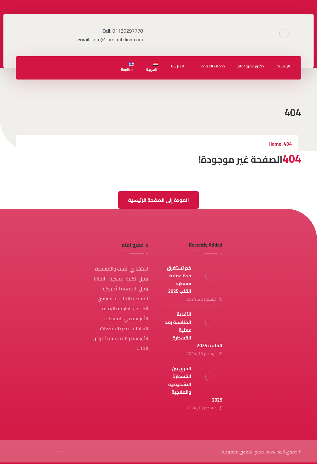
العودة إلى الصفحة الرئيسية (158, 200)
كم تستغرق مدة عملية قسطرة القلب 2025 (179, 279)
